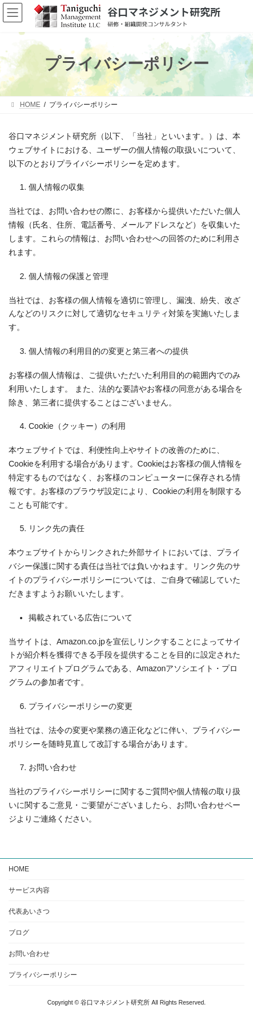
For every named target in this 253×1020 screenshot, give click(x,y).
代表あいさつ (29, 911)
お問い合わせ (29, 954)
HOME (19, 869)
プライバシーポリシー (43, 975)
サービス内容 (29, 890)
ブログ (19, 933)
